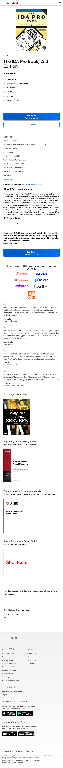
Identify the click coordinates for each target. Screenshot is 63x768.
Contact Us (31, 653)
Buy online (31, 124)
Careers (5, 657)
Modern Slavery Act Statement (12, 763)
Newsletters (32, 657)
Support (31, 649)
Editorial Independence (34, 760)
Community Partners (10, 667)
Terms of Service (8, 760)
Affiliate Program (9, 670)
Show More (7, 179)
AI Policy (30, 663)
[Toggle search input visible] (60, 2)
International (8, 687)
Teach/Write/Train (9, 653)
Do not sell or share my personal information (17, 751)
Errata (5, 618)
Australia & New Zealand (12, 691)
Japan (4, 695)
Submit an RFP (8, 673)
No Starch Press (13, 100)
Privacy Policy (32, 660)
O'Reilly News (7, 660)
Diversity (5, 677)
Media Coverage (9, 663)
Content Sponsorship (10, 680)
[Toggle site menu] (2, 2)
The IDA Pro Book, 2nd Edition (33, 185)
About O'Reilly (9, 649)
